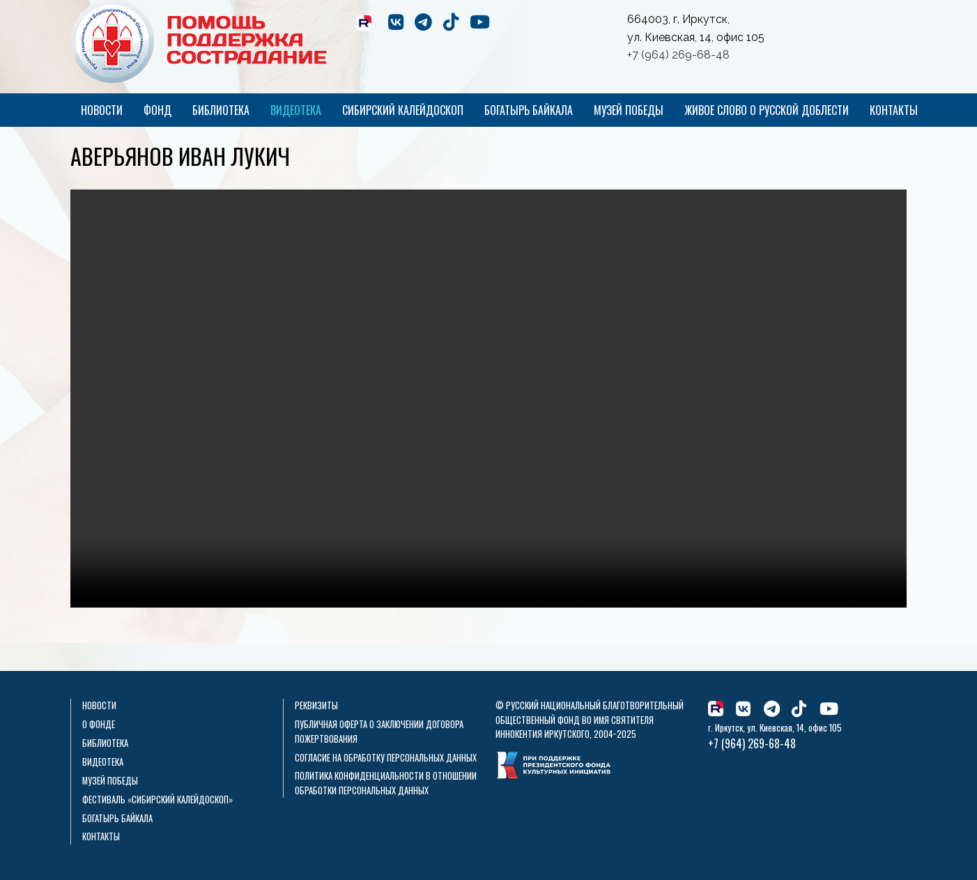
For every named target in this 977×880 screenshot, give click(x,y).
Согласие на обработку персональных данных (386, 757)
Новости (102, 110)
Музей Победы (628, 110)
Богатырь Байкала (528, 110)
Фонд (157, 110)
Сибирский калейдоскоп (402, 110)
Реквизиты (316, 705)
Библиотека (220, 110)
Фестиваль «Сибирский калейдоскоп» (157, 799)
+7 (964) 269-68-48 (678, 54)
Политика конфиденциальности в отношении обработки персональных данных (386, 782)
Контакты (894, 110)
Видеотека (295, 110)
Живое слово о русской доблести (766, 110)
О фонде (98, 724)
